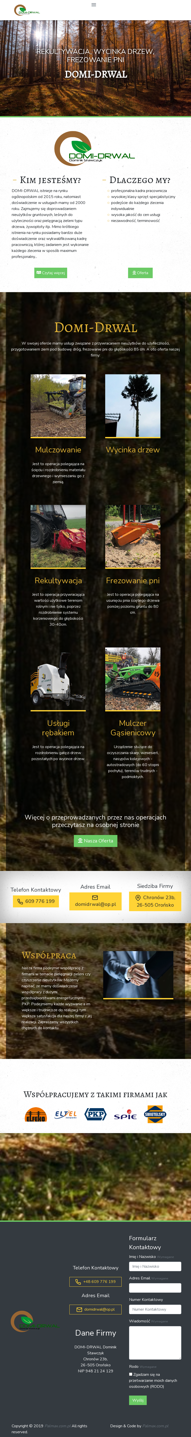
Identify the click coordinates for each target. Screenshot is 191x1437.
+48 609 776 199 (95, 1282)
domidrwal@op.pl (95, 901)
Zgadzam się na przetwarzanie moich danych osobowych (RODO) (153, 1380)
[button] (14, 68)
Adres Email (139, 1278)
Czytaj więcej (51, 273)
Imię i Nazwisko (142, 1256)
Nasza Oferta (95, 840)
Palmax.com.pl (58, 1426)
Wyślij (137, 1400)
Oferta (140, 273)
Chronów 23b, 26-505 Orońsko (155, 901)
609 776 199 (36, 901)
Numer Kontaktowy (146, 1299)
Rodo (134, 1366)
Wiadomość (139, 1321)
